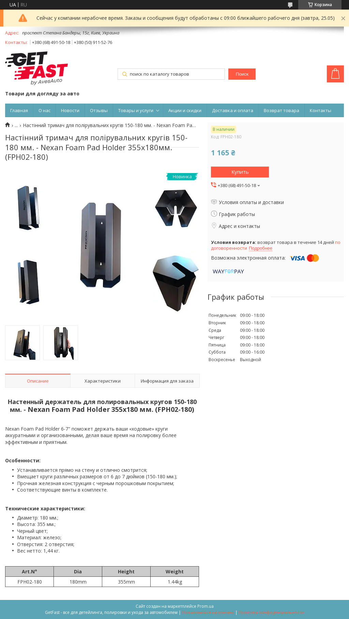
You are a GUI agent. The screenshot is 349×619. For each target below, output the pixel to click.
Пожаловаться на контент (208, 612)
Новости (70, 110)
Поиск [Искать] (242, 74)
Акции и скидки (184, 110)
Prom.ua (205, 606)
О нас (44, 110)
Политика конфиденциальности (271, 612)
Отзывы (99, 110)
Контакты (320, 110)
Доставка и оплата (232, 110)
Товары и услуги (135, 110)
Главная (19, 110)
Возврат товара (281, 110)
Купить (240, 171)
